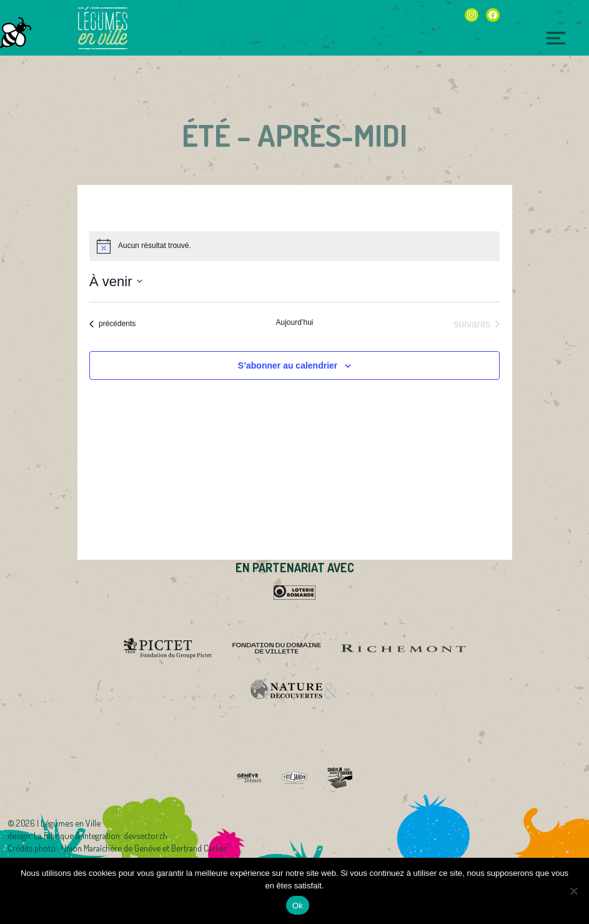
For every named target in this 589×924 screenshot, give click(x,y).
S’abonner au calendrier (288, 365)
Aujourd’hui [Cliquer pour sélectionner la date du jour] (294, 322)
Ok (297, 905)
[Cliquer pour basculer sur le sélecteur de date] (115, 281)
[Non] (573, 891)
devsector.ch (145, 835)
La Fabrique (54, 835)
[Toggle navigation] (556, 38)
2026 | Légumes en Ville (58, 822)
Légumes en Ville (102, 28)
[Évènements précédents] (112, 324)
